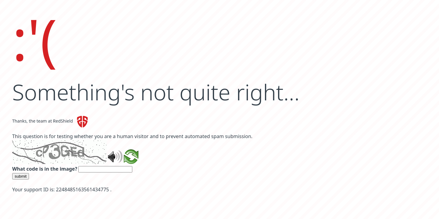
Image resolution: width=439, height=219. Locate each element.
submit (21, 176)
